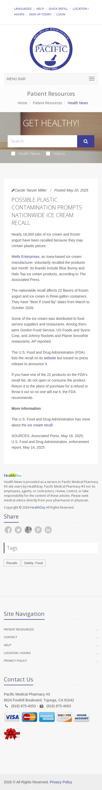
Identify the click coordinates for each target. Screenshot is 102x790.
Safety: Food (33, 563)
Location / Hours (17, 653)
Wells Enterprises (25, 257)
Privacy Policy (15, 660)
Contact (10, 637)
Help (40, 8)
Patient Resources (47, 103)
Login (60, 14)
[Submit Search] (85, 141)
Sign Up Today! (40, 14)
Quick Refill (58, 8)
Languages (23, 8)
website (50, 358)
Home (22, 103)
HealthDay (37, 507)
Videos (55, 153)
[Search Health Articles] (42, 141)
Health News (25, 153)
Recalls (11, 563)
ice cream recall (40, 425)
